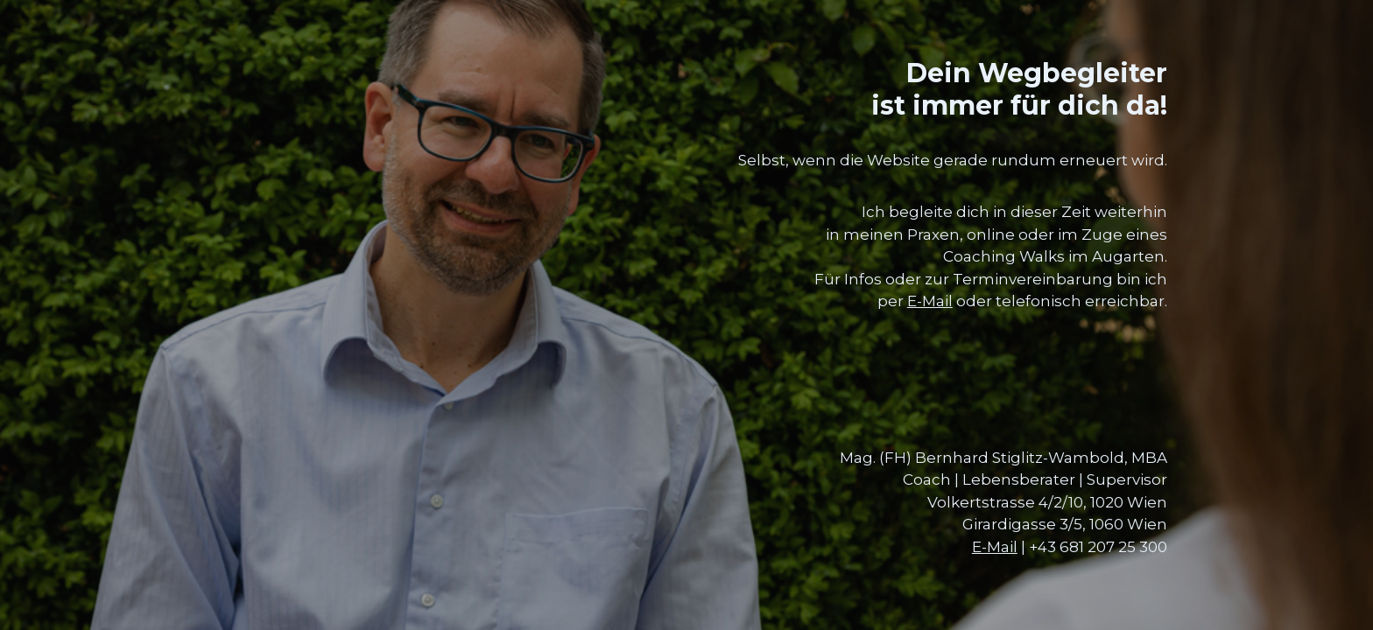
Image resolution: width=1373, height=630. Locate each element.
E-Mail (930, 301)
